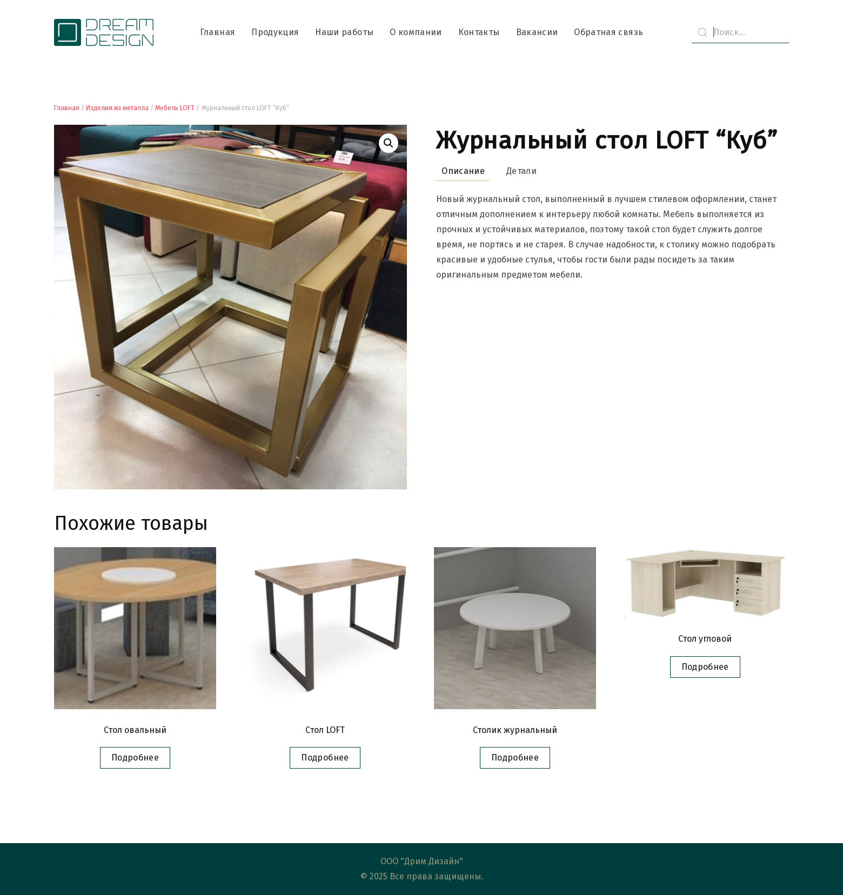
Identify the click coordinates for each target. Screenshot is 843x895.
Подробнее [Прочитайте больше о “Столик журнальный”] (515, 757)
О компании (416, 32)
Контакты (479, 32)
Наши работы (344, 32)
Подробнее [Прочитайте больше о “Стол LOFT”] (325, 757)
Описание (463, 171)
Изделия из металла (117, 108)
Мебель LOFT (175, 108)
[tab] (457, 171)
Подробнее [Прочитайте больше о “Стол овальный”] (135, 757)
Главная (217, 32)
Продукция (275, 32)
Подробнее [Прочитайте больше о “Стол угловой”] (705, 667)
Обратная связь (608, 32)
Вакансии (537, 32)
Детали (521, 171)
